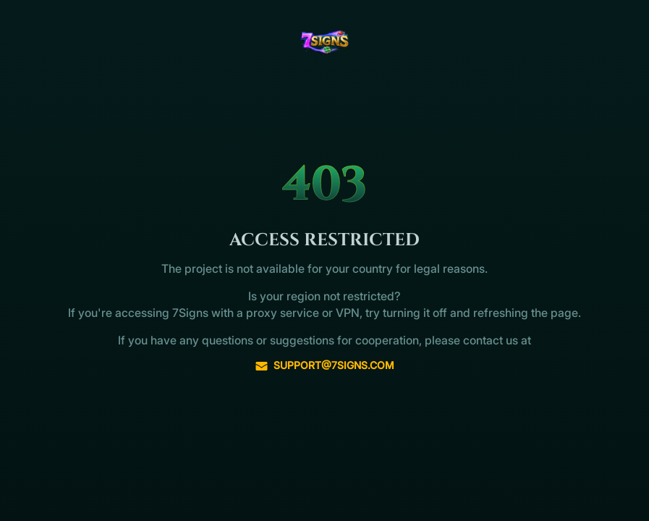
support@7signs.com (324, 365)
